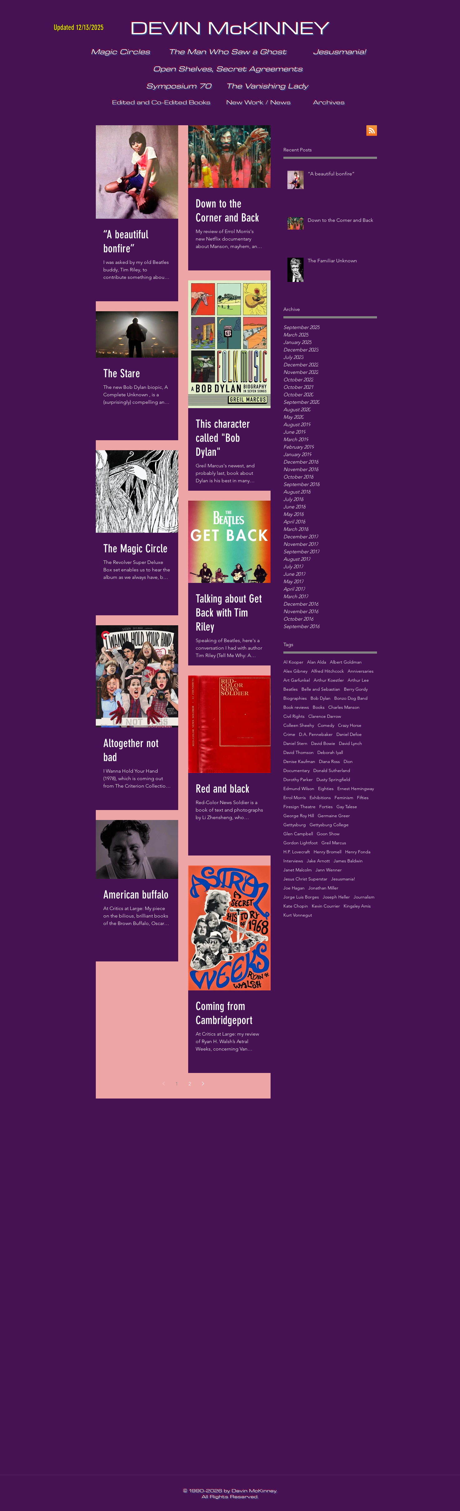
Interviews (293, 861)
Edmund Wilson (298, 788)
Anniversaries (361, 671)
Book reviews (296, 707)
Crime (289, 734)
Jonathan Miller (323, 888)
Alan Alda (316, 662)
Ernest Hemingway (355, 788)
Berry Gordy (356, 689)
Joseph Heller (336, 897)
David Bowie (323, 743)
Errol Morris (294, 797)
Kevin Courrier (326, 906)
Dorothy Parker (298, 779)
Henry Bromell (327, 852)
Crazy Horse (349, 725)
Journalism (364, 897)
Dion (348, 761)
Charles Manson (344, 707)
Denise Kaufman (299, 761)
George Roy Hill (298, 815)
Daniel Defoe (349, 734)
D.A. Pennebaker (316, 734)
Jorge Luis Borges (301, 897)
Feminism (344, 797)
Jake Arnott (318, 861)
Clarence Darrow (324, 716)
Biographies (295, 698)
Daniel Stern (295, 743)
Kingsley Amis (357, 906)
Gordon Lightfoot (300, 843)
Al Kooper (293, 662)
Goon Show (328, 834)
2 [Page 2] (189, 1084)
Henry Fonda (357, 852)
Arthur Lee (358, 680)
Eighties (326, 788)
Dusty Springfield (333, 779)
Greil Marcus (333, 843)
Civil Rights (294, 716)
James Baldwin (348, 861)
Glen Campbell (298, 834)
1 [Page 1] (176, 1084)
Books (319, 707)
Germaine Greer (334, 815)
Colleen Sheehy (298, 725)
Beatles (290, 689)
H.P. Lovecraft (296, 852)
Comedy (326, 725)
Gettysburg (294, 824)
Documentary (296, 770)
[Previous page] (163, 1083)
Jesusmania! (343, 879)
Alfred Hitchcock (327, 671)
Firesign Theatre (299, 806)
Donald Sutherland (331, 770)
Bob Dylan (320, 698)
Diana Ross (329, 761)
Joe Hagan (294, 888)
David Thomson (298, 752)
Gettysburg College (329, 824)
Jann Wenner (329, 870)
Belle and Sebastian (320, 689)
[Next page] (202, 1083)
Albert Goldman (346, 662)
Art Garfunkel (296, 680)
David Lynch (350, 743)
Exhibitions (320, 797)
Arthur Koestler (329, 680)
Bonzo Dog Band (351, 698)
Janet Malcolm (297, 870)
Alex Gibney (295, 671)
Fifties (363, 797)
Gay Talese (346, 806)
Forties (326, 806)
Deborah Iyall (330, 752)
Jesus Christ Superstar (305, 879)
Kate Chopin (295, 906)
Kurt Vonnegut (297, 915)
